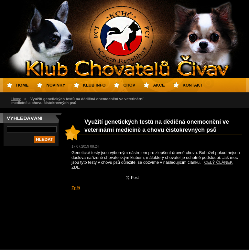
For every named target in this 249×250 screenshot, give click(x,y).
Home (16, 99)
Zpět (75, 187)
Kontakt (193, 85)
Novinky (55, 85)
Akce (159, 85)
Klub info (94, 85)
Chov (129, 85)
